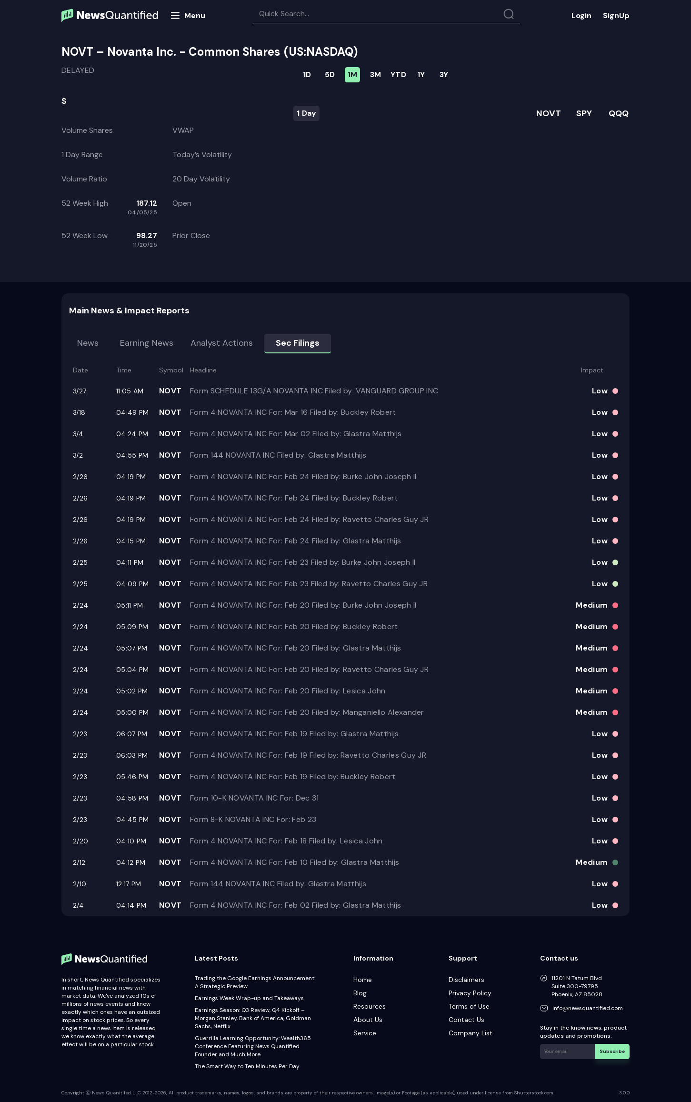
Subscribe (612, 1051)
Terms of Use (469, 1006)
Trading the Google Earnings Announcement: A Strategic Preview (255, 982)
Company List (470, 1033)
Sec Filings (298, 343)
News (88, 343)
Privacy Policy (470, 993)
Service (364, 1033)
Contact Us (466, 1019)
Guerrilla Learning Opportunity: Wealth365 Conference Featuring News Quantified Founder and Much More (253, 1046)
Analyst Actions (221, 343)
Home (362, 979)
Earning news (146, 343)
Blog (360, 993)
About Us (367, 1019)
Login (581, 15)
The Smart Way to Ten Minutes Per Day (247, 1066)
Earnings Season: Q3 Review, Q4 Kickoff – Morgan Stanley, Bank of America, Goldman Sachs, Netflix (253, 1018)
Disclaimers (466, 979)
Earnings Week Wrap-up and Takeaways (249, 998)
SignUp (616, 15)
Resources (369, 1006)
